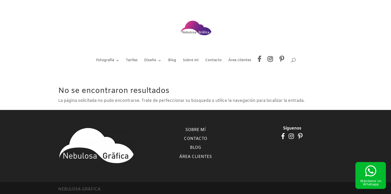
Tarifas (132, 61)
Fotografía (105, 61)
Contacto (213, 61)
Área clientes (239, 61)
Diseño (150, 61)
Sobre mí (191, 61)
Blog (172, 61)
